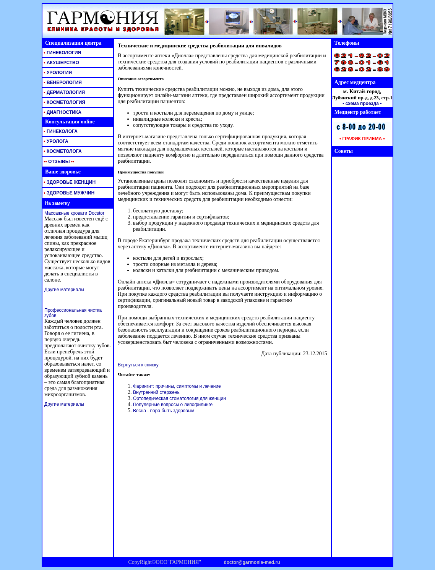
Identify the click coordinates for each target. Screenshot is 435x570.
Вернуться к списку (138, 365)
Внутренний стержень (156, 392)
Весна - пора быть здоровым (164, 410)
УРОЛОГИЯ (57, 72)
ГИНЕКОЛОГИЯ (61, 52)
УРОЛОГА (55, 141)
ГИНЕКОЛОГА (60, 131)
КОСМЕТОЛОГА (62, 151)
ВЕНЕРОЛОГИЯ (62, 82)
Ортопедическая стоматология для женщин (179, 398)
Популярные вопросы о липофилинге (173, 404)
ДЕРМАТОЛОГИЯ (63, 92)
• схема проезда (360, 103)
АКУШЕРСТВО (60, 62)
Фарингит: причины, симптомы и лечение (177, 386)
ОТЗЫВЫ (58, 161)
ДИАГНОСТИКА (61, 112)
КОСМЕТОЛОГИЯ (63, 102)
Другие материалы (64, 289)
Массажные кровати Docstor (74, 213)
